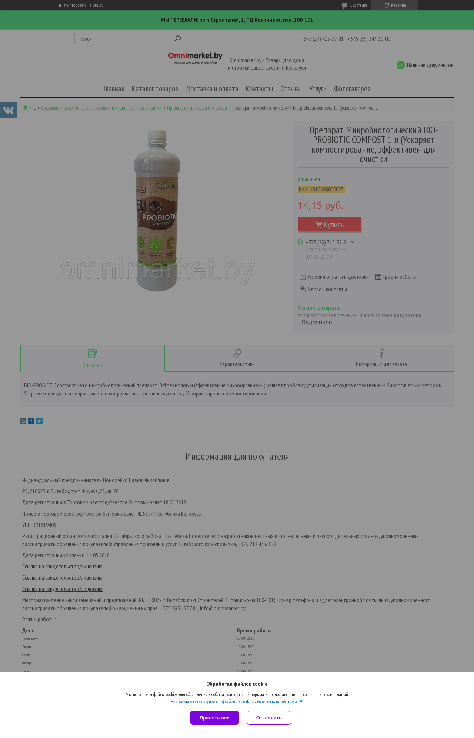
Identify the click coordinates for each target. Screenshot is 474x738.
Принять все (215, 718)
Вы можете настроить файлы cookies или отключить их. (234, 701)
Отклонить (269, 718)
